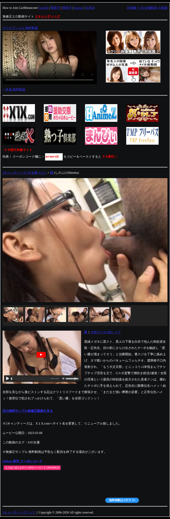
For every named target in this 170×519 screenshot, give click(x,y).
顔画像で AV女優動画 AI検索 (147, 7)
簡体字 (67, 7)
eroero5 (54, 157)
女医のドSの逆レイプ (105, 332)
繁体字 (55, 7)
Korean (78, 7)
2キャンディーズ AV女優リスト (25, 172)
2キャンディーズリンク (19, 512)
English (43, 7)
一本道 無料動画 (14, 89)
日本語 (90, 7)
